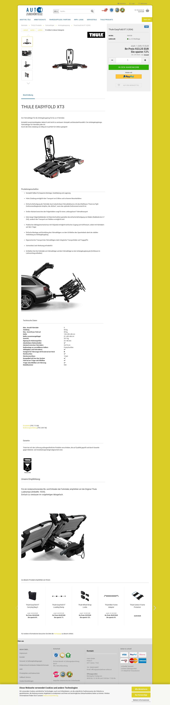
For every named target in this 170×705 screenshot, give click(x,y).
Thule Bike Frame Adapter (111, 606)
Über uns (147, 19)
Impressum (23, 653)
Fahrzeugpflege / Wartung (60, 19)
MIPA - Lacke (78, 19)
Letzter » (40, 30)
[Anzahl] (129, 60)
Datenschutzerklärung (50, 695)
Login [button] (132, 3)
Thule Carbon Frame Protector (137, 606)
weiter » (32, 30)
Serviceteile (92, 19)
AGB (20, 669)
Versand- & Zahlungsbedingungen (30, 661)
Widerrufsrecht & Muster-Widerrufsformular (34, 665)
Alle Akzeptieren (141, 689)
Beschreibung (28, 95)
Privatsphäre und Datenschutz (29, 673)
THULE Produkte (106, 19)
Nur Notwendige (141, 695)
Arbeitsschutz (40, 19)
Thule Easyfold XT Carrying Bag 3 (32, 606)
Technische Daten (30, 321)
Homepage (57, 634)
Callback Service (25, 677)
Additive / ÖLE (25, 19)
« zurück (25, 30)
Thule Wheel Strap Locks (84, 606)
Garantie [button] (26, 441)
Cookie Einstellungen (26, 681)
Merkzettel (142, 3)
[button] (122, 3)
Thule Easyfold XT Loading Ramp (58, 606)
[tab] (63, 322)
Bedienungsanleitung (30, 428)
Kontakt (22, 657)
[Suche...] (56, 11)
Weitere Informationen (141, 700)
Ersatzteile (26, 426)
